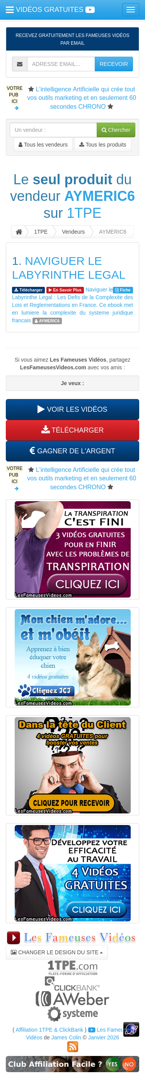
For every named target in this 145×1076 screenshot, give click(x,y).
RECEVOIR (114, 64)
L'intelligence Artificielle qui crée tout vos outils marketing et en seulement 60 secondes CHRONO (81, 98)
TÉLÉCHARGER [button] (72, 430)
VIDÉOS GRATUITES (50, 9)
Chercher (116, 130)
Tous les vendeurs (43, 144)
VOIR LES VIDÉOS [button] (72, 409)
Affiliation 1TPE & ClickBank (49, 1030)
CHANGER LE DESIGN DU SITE (57, 952)
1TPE (84, 213)
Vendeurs (73, 232)
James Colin (66, 1037)
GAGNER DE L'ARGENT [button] (72, 451)
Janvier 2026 (103, 1037)
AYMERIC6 (99, 196)
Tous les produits (102, 144)
